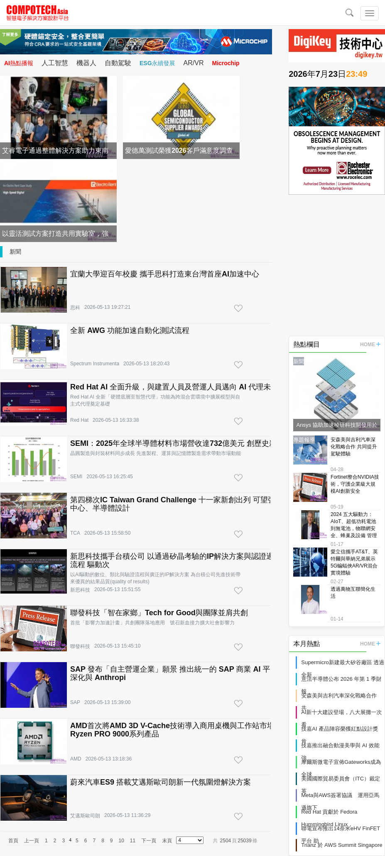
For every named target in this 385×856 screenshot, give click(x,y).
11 (132, 841)
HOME (370, 344)
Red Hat (79, 420)
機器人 (86, 62)
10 (121, 841)
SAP (75, 702)
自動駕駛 (118, 62)
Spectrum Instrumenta (94, 364)
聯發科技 (80, 646)
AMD (75, 759)
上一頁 (31, 841)
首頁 (13, 841)
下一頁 (148, 841)
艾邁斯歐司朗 (85, 816)
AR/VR (194, 62)
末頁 (167, 841)
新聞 (15, 251)
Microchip (225, 63)
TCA (75, 533)
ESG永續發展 (157, 63)
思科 (75, 308)
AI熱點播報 (18, 63)
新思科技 (80, 590)
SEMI (76, 476)
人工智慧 (55, 62)
